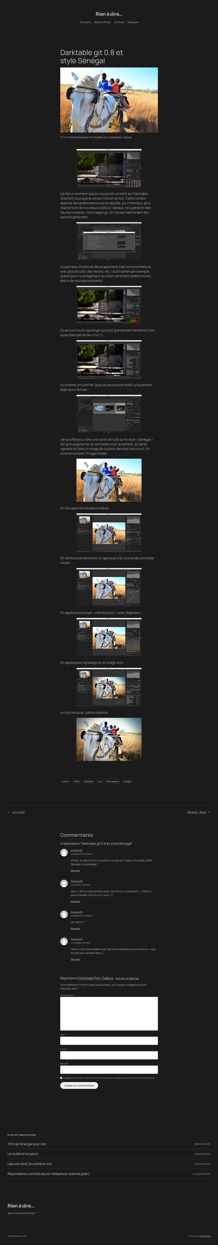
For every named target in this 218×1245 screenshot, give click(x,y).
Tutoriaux (127, 137)
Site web (64, 1063)
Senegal (127, 781)
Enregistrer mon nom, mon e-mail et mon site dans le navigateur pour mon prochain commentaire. (109, 1077)
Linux (105, 137)
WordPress (205, 1236)
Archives (119, 22)
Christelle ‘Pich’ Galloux (81, 853)
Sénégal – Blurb (196, 812)
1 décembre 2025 (202, 1153)
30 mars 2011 (77, 850)
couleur (65, 781)
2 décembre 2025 (202, 1143)
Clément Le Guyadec (78, 137)
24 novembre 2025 (201, 1173)
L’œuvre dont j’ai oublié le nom (30, 1164)
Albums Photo (102, 22)
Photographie (115, 137)
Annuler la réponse (127, 978)
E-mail (64, 1049)
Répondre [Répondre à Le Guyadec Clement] (75, 901)
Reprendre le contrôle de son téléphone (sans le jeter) (48, 1174)
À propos (85, 22)
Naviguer (132, 22)
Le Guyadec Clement (80, 884)
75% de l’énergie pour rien (27, 1144)
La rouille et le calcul (23, 1154)
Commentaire (67, 995)
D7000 (76, 781)
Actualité (98, 137)
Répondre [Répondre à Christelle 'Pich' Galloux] (75, 870)
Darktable (88, 781)
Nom (63, 1034)
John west (18, 812)
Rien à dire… (109, 14)
